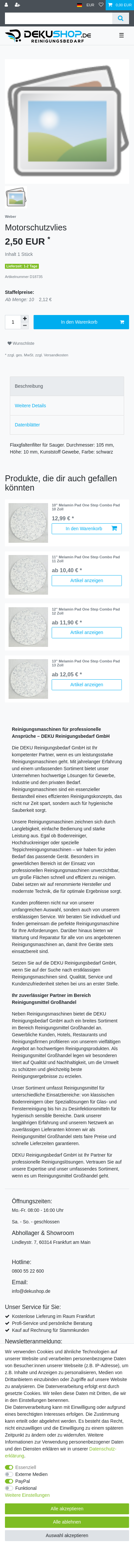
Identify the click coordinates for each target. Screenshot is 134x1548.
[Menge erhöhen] (25, 318)
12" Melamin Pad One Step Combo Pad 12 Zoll (86, 611)
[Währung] (90, 5)
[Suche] (120, 18)
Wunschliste (21, 343)
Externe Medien (31, 1474)
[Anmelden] (7, 5)
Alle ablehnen (67, 1522)
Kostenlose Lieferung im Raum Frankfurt (53, 1316)
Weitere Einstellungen (27, 1495)
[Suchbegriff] (58, 18)
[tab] (67, 386)
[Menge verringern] (25, 325)
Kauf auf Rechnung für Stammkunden (50, 1330)
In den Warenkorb (92, 322)
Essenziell (25, 1467)
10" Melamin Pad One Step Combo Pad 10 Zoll (86, 507)
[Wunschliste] (101, 5)
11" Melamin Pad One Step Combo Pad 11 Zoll (86, 559)
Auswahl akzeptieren (67, 1535)
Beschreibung (29, 386)
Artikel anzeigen (86, 580)
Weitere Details (30, 405)
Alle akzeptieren (67, 1508)
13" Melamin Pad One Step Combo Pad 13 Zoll (86, 663)
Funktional (26, 1488)
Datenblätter (27, 424)
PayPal (22, 1481)
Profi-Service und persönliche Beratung (52, 1323)
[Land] (79, 5)
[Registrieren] (18, 5)
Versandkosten (56, 355)
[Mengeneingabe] (13, 322)
